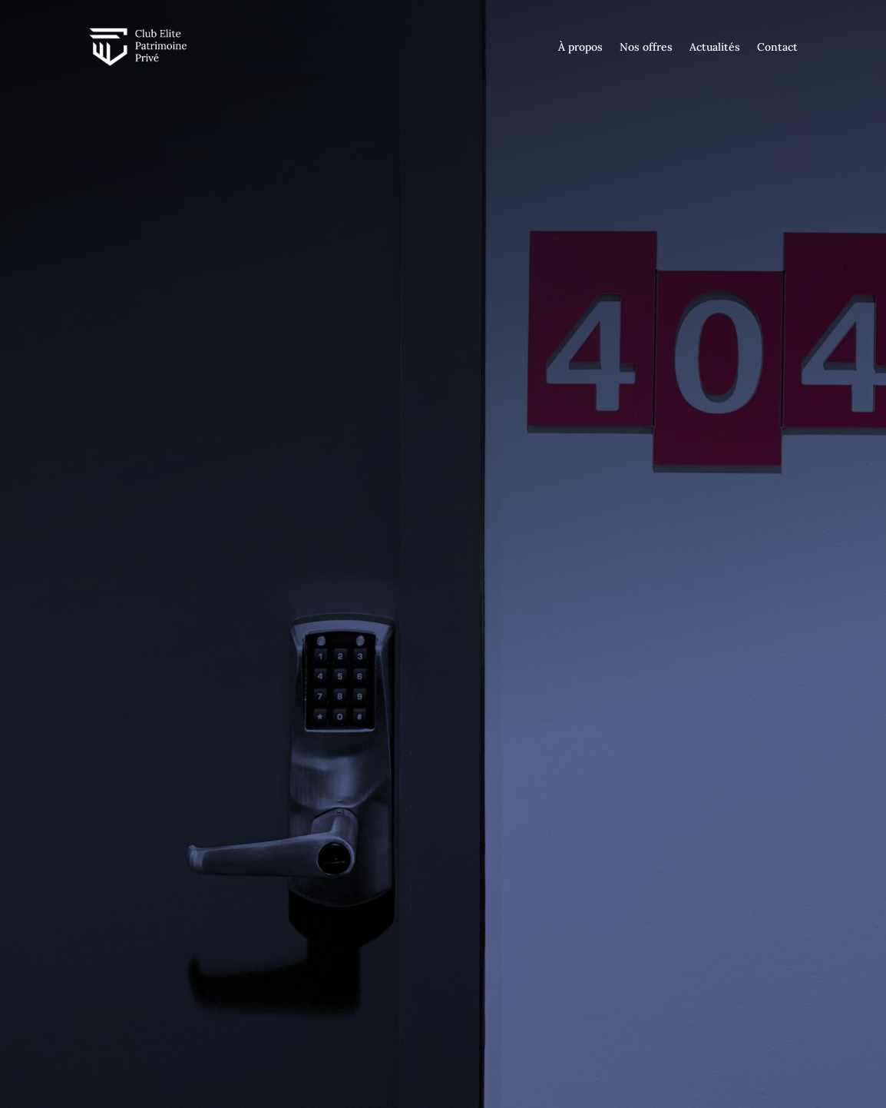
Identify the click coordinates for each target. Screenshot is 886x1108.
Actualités (714, 47)
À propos (580, 47)
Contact (777, 47)
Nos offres (646, 47)
